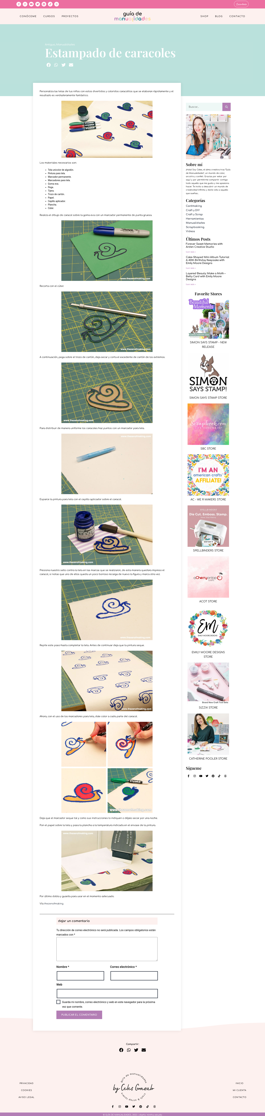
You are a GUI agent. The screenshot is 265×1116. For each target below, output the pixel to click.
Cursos (49, 16)
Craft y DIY (193, 209)
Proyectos (70, 16)
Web (59, 984)
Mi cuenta (236, 1090)
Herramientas (195, 218)
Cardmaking (194, 205)
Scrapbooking (195, 226)
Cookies (30, 1090)
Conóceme (28, 16)
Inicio (237, 1082)
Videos (190, 230)
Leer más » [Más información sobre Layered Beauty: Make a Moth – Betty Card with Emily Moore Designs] (191, 283)
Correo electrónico (123, 966)
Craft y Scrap (194, 214)
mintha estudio (154, 1114)
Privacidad (30, 1082)
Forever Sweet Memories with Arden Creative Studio (204, 245)
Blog (219, 16)
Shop (204, 16)
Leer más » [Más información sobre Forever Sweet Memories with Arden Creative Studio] (191, 251)
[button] (48, 64)
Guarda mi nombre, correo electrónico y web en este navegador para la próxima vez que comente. (108, 1004)
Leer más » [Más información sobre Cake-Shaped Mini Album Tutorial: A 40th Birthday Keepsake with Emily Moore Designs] (191, 267)
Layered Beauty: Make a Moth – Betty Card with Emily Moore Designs (206, 275)
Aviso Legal (30, 1097)
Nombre (62, 966)
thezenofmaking (53, 903)
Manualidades (65, 44)
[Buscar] (226, 106)
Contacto (237, 16)
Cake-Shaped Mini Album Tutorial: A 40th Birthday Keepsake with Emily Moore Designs (207, 259)
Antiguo (50, 44)
